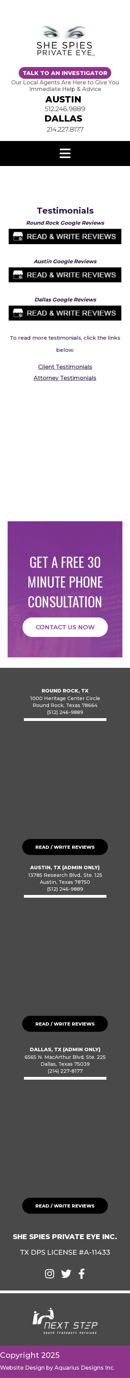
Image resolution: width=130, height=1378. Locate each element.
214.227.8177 (65, 129)
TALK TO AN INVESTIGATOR (65, 73)
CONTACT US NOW (65, 627)
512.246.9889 (65, 109)
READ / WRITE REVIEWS (65, 847)
